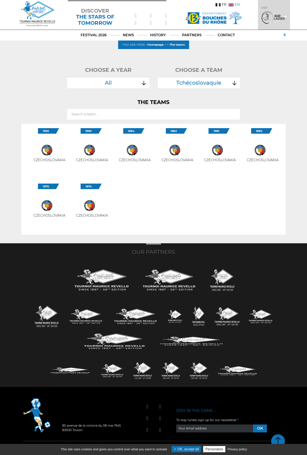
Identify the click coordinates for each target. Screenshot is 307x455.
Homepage (155, 44)
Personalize (214, 449)
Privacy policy (237, 449)
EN (234, 5)
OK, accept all (186, 449)
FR (221, 5)
